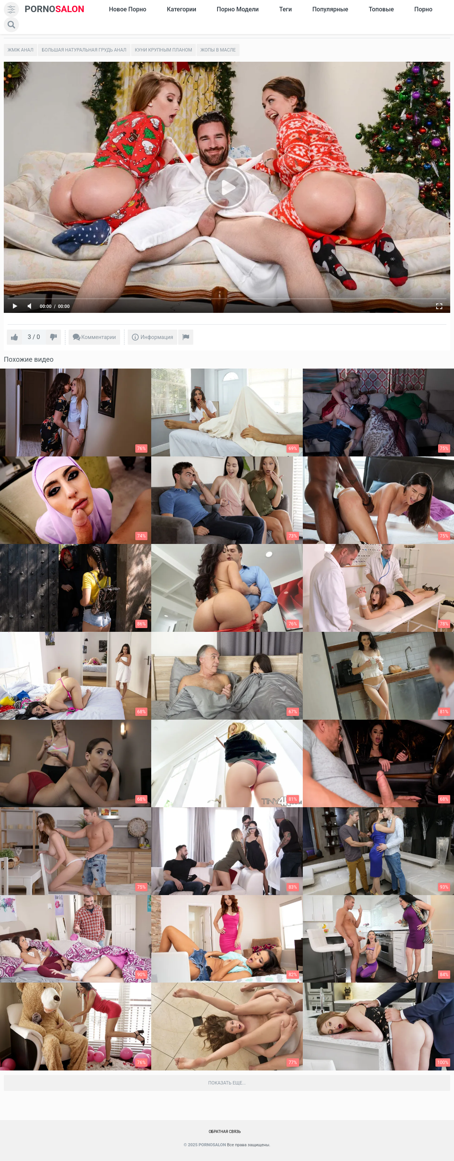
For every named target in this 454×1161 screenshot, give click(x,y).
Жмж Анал (20, 50)
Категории (181, 9)
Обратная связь (225, 1132)
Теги (285, 9)
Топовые (381, 9)
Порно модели (238, 9)
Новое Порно (127, 9)
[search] (11, 24)
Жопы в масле (218, 50)
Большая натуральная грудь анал (84, 50)
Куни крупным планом (163, 50)
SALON (55, 9)
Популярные (330, 9)
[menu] (11, 9)
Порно (423, 9)
